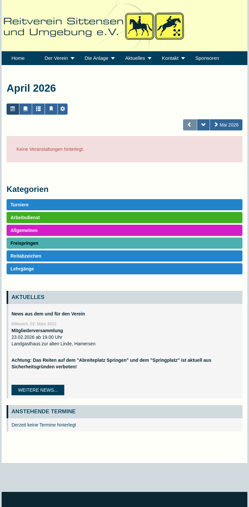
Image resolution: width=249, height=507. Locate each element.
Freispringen (24, 243)
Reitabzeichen (25, 256)
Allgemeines (23, 230)
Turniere (19, 204)
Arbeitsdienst (25, 217)
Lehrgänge (22, 268)
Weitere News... (38, 390)
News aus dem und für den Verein (48, 313)
